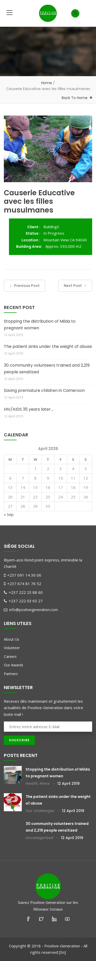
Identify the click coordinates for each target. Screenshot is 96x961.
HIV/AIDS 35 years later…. (29, 409)
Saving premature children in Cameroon (44, 390)
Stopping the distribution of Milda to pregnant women (40, 324)
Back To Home (75, 97)
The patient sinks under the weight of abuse (48, 346)
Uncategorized (39, 837)
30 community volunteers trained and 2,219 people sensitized (47, 368)
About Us (11, 639)
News (45, 783)
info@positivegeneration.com (31, 609)
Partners (11, 673)
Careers (10, 656)
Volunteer (12, 647)
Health (32, 783)
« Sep (9, 514)
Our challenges (40, 810)
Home (46, 82)
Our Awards (13, 665)
